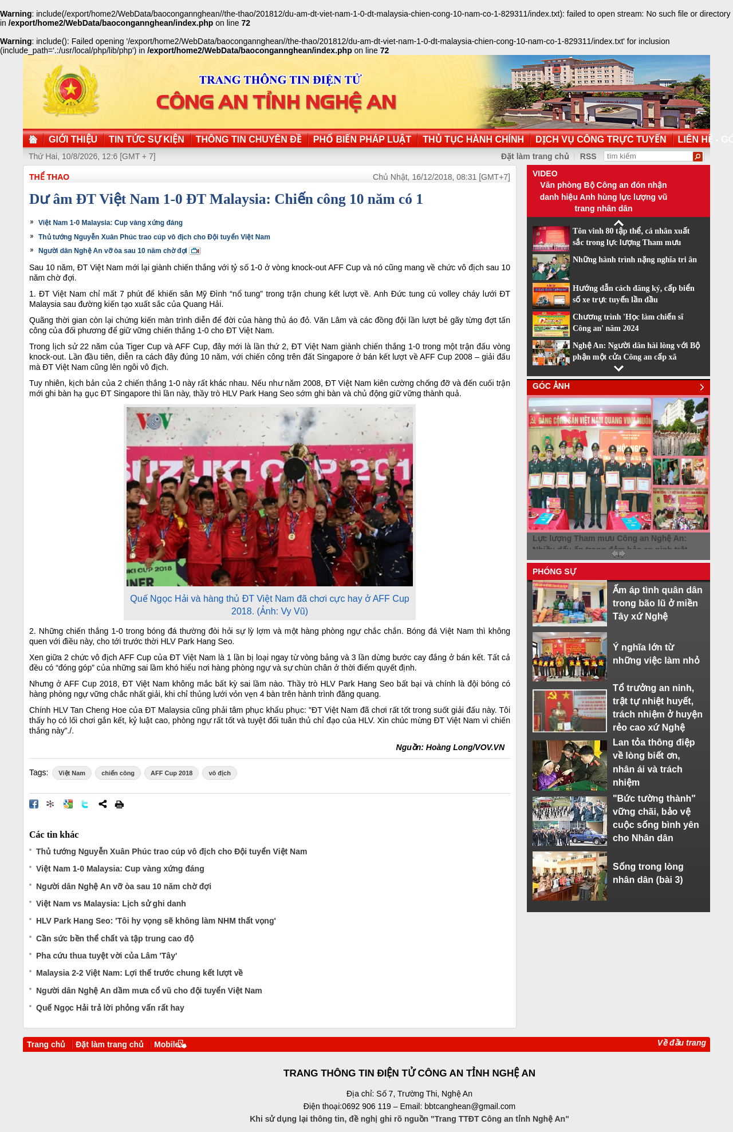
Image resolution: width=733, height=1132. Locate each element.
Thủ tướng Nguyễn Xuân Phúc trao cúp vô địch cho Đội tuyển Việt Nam (154, 237)
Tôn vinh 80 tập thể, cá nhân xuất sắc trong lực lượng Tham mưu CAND (631, 243)
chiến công (118, 773)
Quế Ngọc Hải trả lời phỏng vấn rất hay (110, 1007)
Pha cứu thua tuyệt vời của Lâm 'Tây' (106, 955)
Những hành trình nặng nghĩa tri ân (635, 259)
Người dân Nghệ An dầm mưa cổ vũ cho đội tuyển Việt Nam (149, 990)
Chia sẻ (102, 803)
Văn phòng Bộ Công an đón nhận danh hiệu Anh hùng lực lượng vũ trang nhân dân (604, 196)
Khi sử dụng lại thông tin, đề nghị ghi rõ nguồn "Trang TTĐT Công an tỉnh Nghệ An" (409, 1118)
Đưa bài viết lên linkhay (51, 803)
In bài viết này (119, 803)
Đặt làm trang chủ (110, 1044)
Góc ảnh (551, 386)
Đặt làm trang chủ (535, 156)
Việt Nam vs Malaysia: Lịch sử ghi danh (111, 903)
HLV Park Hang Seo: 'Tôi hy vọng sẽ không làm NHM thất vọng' (156, 920)
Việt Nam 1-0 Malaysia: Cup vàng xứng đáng (110, 223)
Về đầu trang (681, 1042)
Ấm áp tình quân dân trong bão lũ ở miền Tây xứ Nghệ (658, 603)
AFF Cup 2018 (171, 773)
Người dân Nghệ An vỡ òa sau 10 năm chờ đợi (112, 251)
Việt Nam (71, 773)
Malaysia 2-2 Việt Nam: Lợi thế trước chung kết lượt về (139, 972)
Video (545, 173)
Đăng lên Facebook (33, 803)
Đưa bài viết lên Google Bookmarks (68, 803)
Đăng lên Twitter (85, 803)
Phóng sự (554, 571)
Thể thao (49, 177)
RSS (588, 156)
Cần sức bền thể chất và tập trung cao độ (115, 938)
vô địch (219, 773)
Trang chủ (46, 1044)
